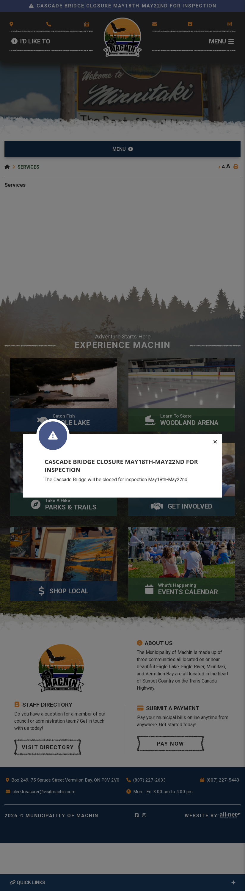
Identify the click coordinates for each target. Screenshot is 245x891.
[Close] (215, 442)
